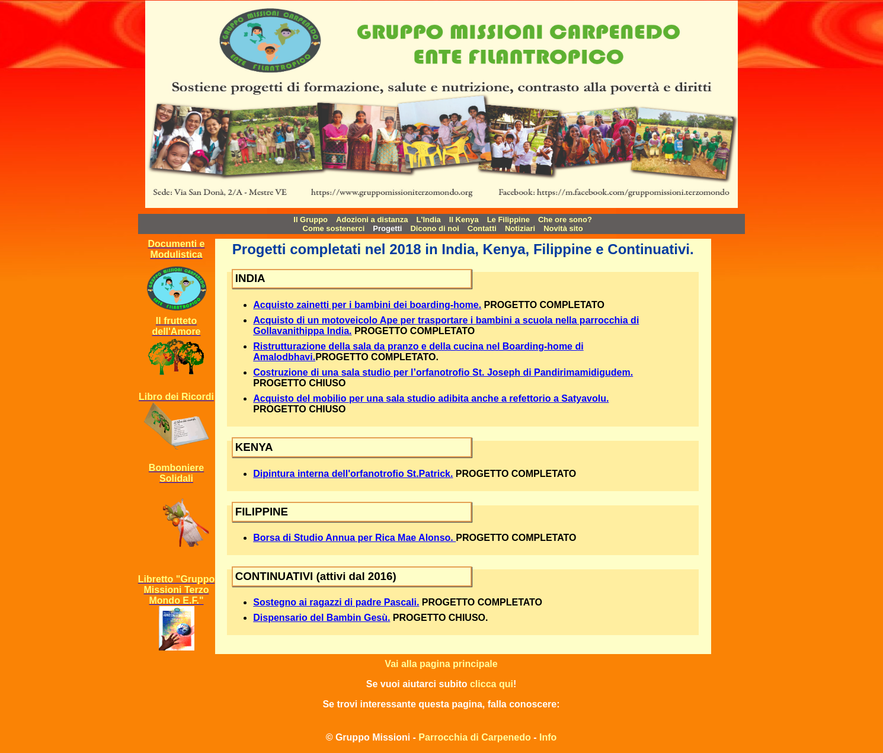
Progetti (387, 228)
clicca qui (491, 684)
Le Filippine (508, 219)
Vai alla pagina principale (441, 664)
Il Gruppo (310, 219)
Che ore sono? (565, 219)
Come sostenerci (334, 228)
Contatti (482, 228)
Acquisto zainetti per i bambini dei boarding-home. (367, 305)
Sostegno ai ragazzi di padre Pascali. (336, 602)
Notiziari (520, 228)
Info (547, 737)
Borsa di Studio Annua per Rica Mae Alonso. (354, 538)
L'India (428, 219)
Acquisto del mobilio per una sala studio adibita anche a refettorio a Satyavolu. (431, 398)
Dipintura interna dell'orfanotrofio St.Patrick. (353, 474)
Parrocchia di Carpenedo (474, 737)
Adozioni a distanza (372, 219)
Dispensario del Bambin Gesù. (321, 618)
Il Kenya (464, 219)
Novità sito (563, 228)
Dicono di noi (434, 228)
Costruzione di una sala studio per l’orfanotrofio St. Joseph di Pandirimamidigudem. (443, 372)
